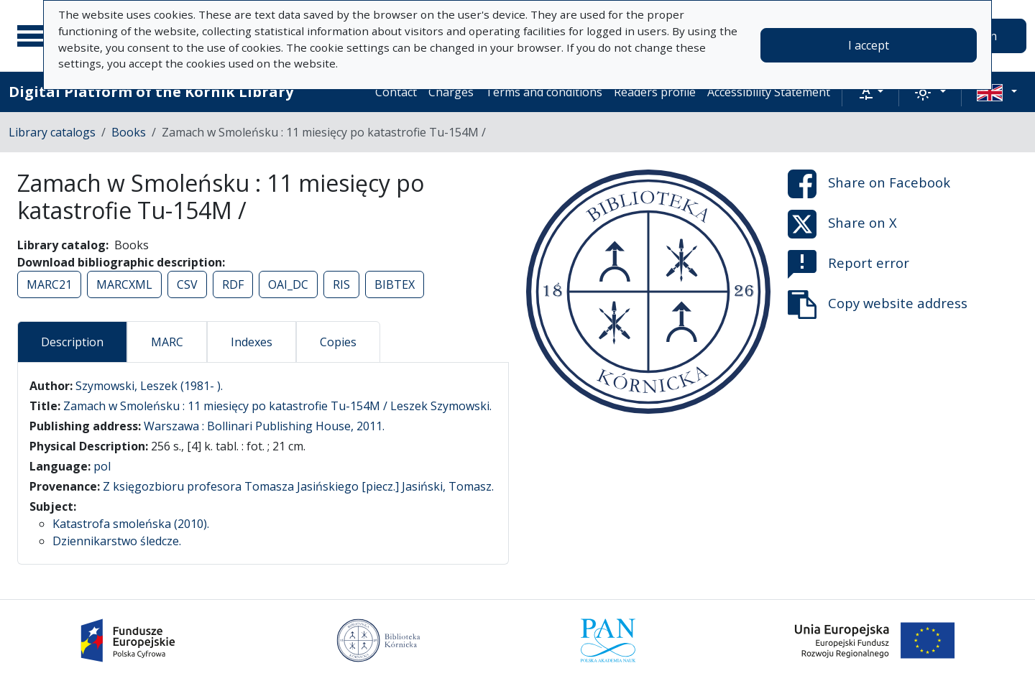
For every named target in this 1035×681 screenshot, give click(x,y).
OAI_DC (288, 284)
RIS (341, 284)
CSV (187, 284)
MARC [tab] (167, 342)
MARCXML (124, 284)
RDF (233, 284)
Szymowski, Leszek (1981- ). (149, 386)
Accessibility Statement (768, 92)
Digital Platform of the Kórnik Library (151, 91)
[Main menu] (35, 36)
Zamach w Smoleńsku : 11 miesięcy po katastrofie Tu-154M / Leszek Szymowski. (277, 406)
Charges (451, 92)
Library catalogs (52, 132)
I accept (868, 45)
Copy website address (877, 304)
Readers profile (655, 92)
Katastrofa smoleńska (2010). (130, 524)
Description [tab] (72, 342)
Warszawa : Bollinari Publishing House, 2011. (264, 426)
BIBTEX (394, 284)
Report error (848, 264)
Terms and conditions (543, 92)
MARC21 (49, 284)
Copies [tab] (338, 342)
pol (102, 466)
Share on (869, 184)
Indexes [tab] (251, 342)
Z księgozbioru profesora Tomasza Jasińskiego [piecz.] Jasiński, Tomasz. (298, 486)
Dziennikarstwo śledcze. (116, 541)
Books (128, 132)
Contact (396, 92)
